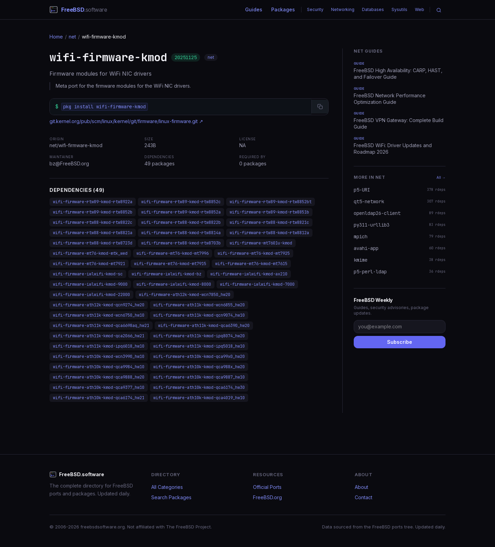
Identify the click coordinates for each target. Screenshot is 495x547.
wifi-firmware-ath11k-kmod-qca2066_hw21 (98, 336)
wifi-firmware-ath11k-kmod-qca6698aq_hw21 (101, 325)
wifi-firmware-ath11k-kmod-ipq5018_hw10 (199, 346)
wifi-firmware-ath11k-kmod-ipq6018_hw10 (98, 346)
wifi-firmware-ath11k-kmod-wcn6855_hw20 (199, 305)
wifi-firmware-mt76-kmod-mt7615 (251, 263)
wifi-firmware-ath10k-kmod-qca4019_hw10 (199, 398)
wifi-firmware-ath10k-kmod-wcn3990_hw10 (98, 356)
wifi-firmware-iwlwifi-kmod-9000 (90, 284)
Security (315, 9)
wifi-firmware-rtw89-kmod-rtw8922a (92, 202)
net (72, 37)
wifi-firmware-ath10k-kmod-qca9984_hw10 (98, 367)
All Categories (167, 487)
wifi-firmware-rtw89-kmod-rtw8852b (92, 212)
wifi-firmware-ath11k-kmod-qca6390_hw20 (204, 325)
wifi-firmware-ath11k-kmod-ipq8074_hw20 (199, 336)
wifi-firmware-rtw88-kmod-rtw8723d (92, 243)
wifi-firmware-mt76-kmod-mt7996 (172, 253)
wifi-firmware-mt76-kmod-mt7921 (89, 263)
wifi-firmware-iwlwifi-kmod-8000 (173, 284)
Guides (253, 9)
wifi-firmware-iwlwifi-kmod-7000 (257, 284)
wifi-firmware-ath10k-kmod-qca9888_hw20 (98, 377)
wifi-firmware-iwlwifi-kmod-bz (166, 274)
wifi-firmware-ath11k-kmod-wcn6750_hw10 (98, 315)
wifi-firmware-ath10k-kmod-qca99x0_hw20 (199, 356)
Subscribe (399, 342)
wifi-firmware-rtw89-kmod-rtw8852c (181, 202)
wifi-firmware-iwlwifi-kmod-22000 (91, 294)
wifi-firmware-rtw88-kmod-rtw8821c (269, 222)
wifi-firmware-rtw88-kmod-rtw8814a (181, 233)
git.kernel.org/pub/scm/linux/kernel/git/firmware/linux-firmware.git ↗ (126, 121)
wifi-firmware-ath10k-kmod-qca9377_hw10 (98, 387)
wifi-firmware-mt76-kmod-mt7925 (254, 253)
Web (419, 9)
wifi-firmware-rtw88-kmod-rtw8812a (269, 233)
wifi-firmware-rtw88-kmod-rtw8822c (92, 222)
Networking (342, 9)
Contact (363, 497)
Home (56, 37)
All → (441, 177)
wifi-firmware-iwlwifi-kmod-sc (88, 274)
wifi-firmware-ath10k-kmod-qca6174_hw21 (98, 398)
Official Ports (267, 487)
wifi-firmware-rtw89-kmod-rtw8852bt (270, 202)
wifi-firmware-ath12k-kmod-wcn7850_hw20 (184, 294)
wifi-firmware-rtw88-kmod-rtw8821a (92, 233)
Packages (283, 9)
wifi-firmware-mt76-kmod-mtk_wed (90, 253)
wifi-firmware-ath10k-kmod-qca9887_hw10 (199, 377)
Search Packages (171, 497)
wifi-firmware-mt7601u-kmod (261, 243)
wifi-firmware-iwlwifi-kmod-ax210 (248, 274)
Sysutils (399, 9)
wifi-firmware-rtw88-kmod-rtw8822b (181, 222)
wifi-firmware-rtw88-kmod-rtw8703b (181, 243)
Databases (373, 9)
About (361, 487)
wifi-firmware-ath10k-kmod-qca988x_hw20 (199, 367)
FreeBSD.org (267, 497)
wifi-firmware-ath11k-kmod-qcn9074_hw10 (199, 315)
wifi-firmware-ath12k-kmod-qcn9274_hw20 (98, 305)
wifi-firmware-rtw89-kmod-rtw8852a (181, 212)
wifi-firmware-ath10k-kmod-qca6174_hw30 (199, 387)
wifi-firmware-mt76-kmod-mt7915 (170, 263)
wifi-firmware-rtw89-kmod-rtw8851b (269, 212)
